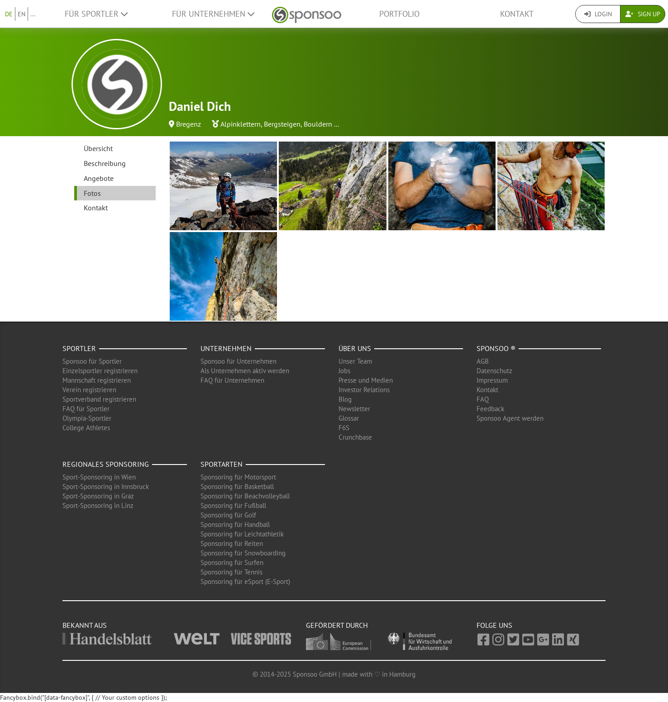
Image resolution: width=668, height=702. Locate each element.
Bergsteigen (282, 123)
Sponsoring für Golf (228, 515)
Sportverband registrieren (99, 399)
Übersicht (98, 148)
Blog (345, 399)
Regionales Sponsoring (105, 464)
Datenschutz (494, 370)
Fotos (92, 193)
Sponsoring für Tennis (231, 572)
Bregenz (188, 123)
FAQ (483, 399)
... (32, 14)
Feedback (490, 408)
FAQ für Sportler (86, 408)
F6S (344, 427)
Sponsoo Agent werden (510, 418)
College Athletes (86, 427)
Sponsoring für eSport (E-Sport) (245, 581)
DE (9, 14)
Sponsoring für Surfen (231, 562)
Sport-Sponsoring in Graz (98, 496)
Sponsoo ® (496, 348)
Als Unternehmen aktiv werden (244, 370)
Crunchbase (355, 437)
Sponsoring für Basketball (237, 486)
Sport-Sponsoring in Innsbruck (105, 486)
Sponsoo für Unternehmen (238, 361)
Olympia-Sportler (86, 418)
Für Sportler (96, 14)
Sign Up (642, 14)
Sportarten (221, 464)
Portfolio (399, 14)
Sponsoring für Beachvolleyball (245, 496)
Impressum (492, 380)
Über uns (355, 348)
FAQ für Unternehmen (232, 380)
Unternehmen (226, 348)
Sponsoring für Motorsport (238, 477)
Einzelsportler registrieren (100, 370)
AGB (483, 361)
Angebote (99, 178)
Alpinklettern (240, 123)
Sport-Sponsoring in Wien (99, 477)
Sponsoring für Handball (235, 524)
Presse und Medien (366, 380)
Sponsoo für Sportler (92, 361)
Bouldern (318, 123)
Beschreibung (105, 163)
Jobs (344, 370)
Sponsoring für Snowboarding (243, 553)
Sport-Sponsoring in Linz (98, 505)
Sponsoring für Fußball (233, 505)
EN (21, 14)
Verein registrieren (89, 389)
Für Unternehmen (213, 14)
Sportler (79, 348)
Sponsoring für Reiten (231, 543)
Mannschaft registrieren (96, 380)
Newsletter (354, 408)
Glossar (349, 418)
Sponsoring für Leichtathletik (242, 534)
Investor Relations (364, 389)
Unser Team (355, 361)
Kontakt (517, 14)
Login (598, 14)
